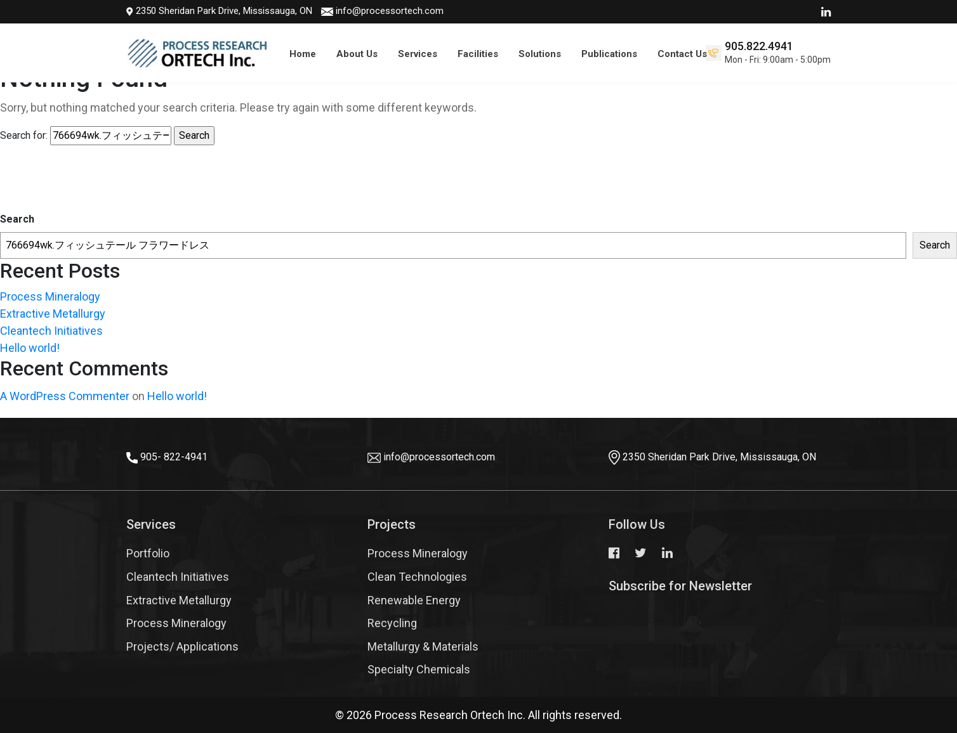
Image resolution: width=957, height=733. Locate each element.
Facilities (478, 54)
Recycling (392, 623)
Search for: (24, 135)
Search (17, 219)
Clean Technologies (417, 576)
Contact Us (682, 54)
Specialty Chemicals (418, 669)
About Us (357, 54)
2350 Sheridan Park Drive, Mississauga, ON (203, 10)
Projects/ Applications (182, 646)
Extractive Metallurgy (52, 313)
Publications (609, 54)
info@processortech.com (373, 10)
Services (417, 54)
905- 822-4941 (174, 457)
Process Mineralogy (50, 296)
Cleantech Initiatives (51, 330)
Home (302, 54)
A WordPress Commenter (64, 396)
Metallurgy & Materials (422, 646)
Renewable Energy (414, 600)
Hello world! (30, 347)
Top (925, 685)
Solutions (539, 54)
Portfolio (147, 553)
